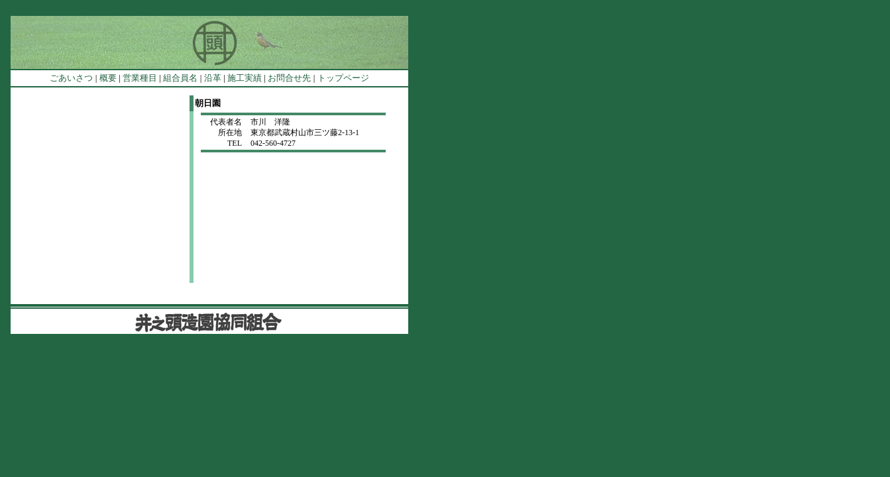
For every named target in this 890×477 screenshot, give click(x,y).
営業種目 (140, 78)
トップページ (343, 78)
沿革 (212, 78)
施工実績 (244, 78)
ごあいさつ (71, 78)
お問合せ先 (289, 78)
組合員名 (180, 78)
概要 (108, 78)
